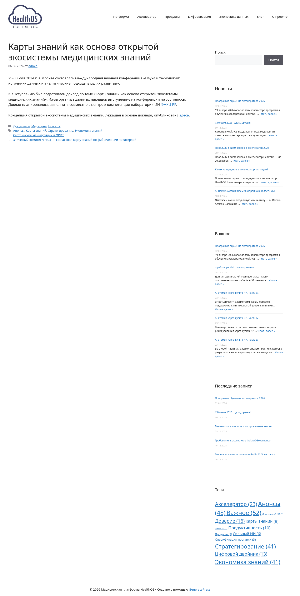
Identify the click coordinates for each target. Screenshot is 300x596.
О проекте (280, 16)
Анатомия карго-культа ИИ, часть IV (236, 318)
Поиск (220, 52)
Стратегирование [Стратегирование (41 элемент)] (245, 546)
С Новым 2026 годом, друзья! (232, 122)
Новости (54, 126)
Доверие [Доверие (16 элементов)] (230, 521)
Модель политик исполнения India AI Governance (245, 454)
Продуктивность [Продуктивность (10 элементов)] (249, 528)
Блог (260, 16)
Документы (21, 126)
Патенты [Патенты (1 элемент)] (221, 528)
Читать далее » (268, 114)
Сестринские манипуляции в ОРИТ (38, 135)
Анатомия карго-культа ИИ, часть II (236, 339)
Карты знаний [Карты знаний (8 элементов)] (262, 521)
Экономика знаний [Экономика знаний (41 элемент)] (247, 562)
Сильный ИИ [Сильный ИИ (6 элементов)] (247, 533)
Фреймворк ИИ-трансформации (234, 267)
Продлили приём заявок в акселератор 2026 (242, 148)
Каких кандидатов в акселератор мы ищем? (241, 169)
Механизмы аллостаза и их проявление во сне (243, 426)
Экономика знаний (88, 130)
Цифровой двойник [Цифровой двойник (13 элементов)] (241, 554)
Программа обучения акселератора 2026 (240, 101)
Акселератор (146, 16)
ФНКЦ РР (168, 104)
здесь (184, 115)
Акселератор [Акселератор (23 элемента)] (236, 503)
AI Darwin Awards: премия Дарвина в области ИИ (245, 191)
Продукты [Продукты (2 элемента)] (223, 534)
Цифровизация (199, 16)
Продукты (172, 16)
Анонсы (18, 130)
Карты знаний (36, 130)
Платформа (120, 16)
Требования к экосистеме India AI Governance (242, 440)
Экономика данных (234, 16)
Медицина (38, 126)
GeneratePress (199, 589)
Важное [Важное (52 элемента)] (243, 513)
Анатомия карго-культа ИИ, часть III (237, 293)
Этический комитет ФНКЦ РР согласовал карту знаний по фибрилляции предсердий (74, 140)
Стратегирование (60, 130)
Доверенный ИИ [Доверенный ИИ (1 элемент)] (272, 514)
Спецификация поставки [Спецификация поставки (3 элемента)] (235, 539)
